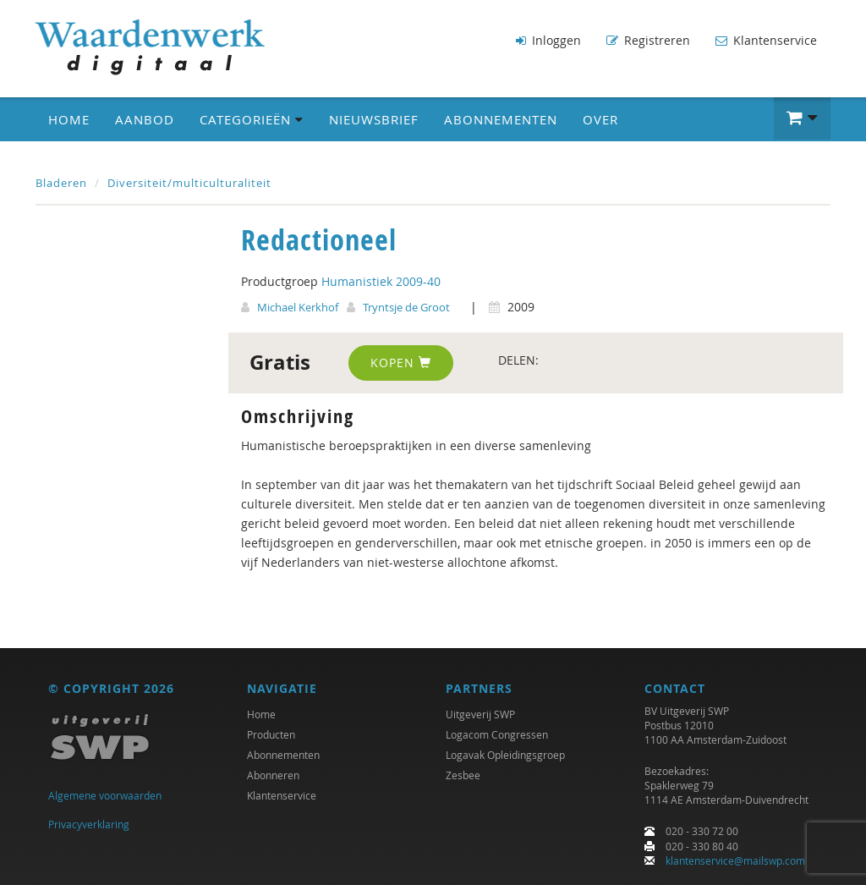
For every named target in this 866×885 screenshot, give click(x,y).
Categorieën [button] (252, 119)
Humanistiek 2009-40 (381, 281)
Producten (271, 734)
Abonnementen (500, 119)
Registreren (648, 40)
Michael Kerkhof (297, 307)
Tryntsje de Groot (406, 307)
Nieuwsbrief (374, 119)
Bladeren (61, 182)
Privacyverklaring (88, 824)
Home (69, 119)
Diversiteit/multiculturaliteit (189, 182)
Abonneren (273, 775)
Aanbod (144, 119)
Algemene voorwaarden (105, 795)
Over (600, 119)
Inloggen (548, 40)
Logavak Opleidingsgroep (505, 754)
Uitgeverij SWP (480, 714)
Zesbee (463, 775)
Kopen (400, 363)
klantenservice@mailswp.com (735, 860)
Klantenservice (766, 40)
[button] (802, 118)
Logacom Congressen (497, 734)
